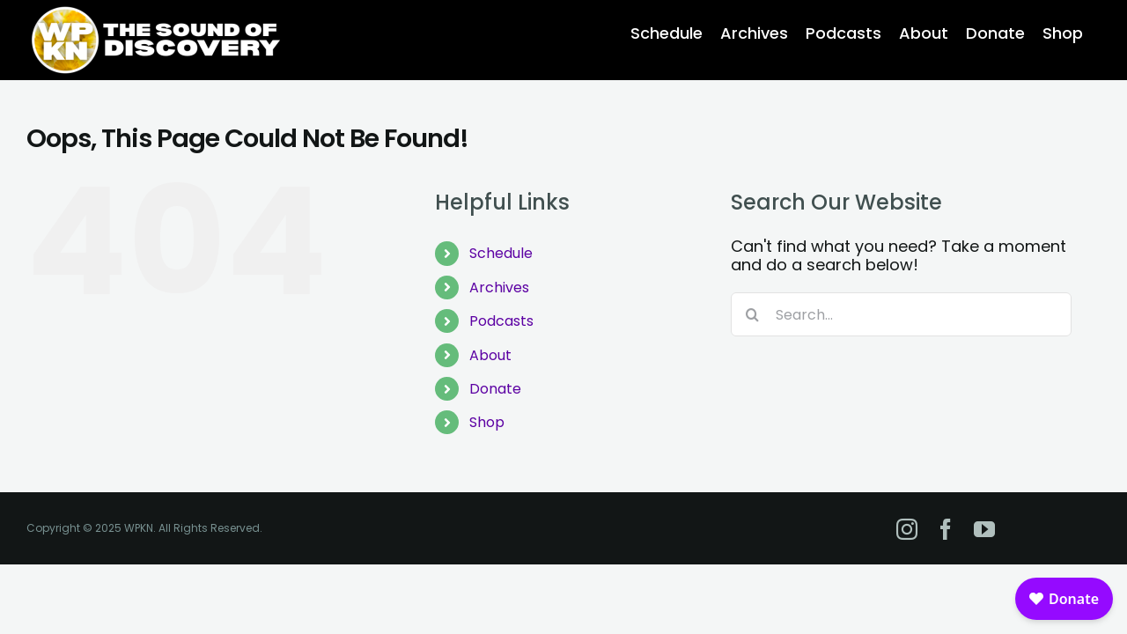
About (490, 355)
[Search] (753, 314)
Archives (499, 287)
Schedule (501, 253)
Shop (487, 422)
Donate (495, 389)
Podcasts (501, 321)
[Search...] (901, 314)
